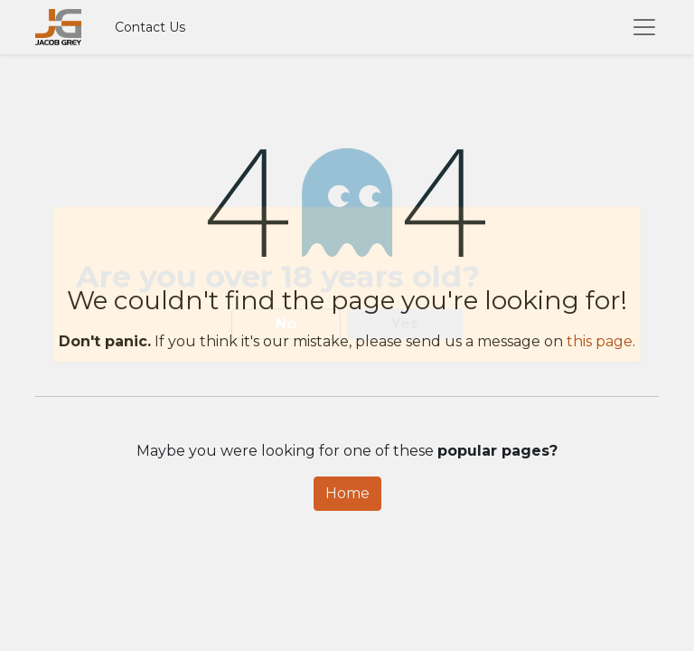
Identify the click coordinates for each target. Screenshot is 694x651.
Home (347, 493)
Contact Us (150, 27)
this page (600, 341)
